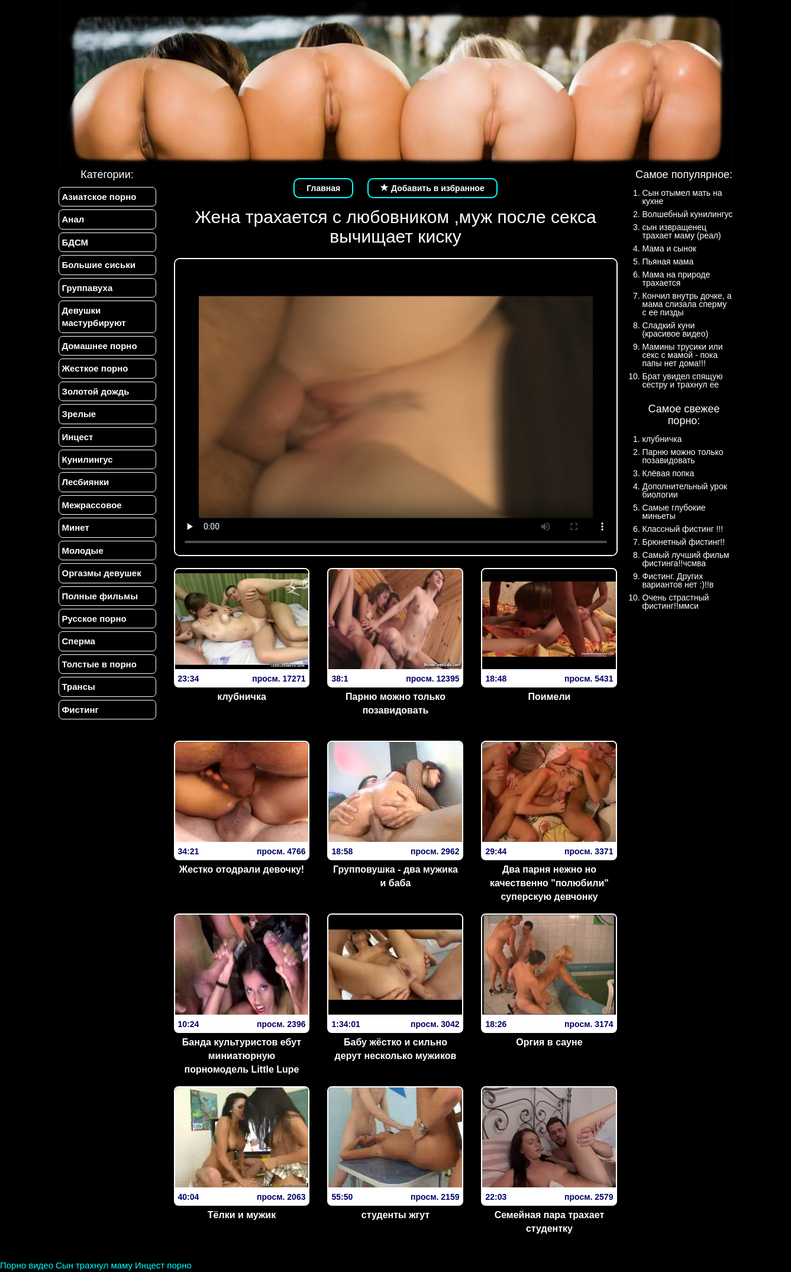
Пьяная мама (668, 261)
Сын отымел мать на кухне (682, 197)
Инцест (77, 437)
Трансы (78, 687)
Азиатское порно (99, 197)
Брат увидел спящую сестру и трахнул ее (683, 380)
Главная (323, 188)
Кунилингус (87, 459)
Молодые (83, 550)
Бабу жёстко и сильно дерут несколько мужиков (396, 1049)
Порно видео (26, 1265)
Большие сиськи (98, 265)
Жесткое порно (95, 368)
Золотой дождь (96, 391)
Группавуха (87, 288)
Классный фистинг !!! (683, 529)
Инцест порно (163, 1265)
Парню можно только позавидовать (395, 703)
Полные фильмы (100, 596)
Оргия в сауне (549, 1042)
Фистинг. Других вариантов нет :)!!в (678, 580)
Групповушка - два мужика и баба (395, 876)
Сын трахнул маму (94, 1265)
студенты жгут (395, 1215)
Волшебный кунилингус (688, 214)
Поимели (549, 697)
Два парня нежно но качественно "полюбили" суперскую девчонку (549, 883)
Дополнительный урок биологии (685, 490)
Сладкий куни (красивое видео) (676, 329)
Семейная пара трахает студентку (550, 1222)
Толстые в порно (99, 664)
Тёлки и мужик (242, 1215)
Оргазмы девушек (101, 573)
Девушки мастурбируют (94, 316)
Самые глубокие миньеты (674, 511)
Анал (73, 219)
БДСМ (75, 242)
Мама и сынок (669, 248)
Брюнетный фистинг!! (684, 542)
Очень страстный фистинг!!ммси (676, 601)
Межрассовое (92, 505)
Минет (75, 527)
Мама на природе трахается (677, 278)
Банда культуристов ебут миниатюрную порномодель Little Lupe (241, 1055)
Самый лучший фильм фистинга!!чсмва (686, 559)
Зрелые (79, 414)
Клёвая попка (669, 473)
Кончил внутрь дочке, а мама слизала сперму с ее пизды (687, 304)
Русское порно (94, 619)
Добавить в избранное (432, 188)
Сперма (78, 641)
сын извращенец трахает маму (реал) (682, 231)
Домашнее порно (99, 346)
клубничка (241, 697)
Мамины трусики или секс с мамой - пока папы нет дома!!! (683, 355)
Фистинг (80, 710)
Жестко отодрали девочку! (241, 869)
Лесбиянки (85, 482)
